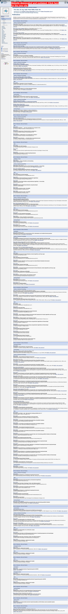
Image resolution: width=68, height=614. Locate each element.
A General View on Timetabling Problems (21, 64)
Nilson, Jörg (33, 241)
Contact (3, 39)
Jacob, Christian (21, 367)
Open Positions (4, 36)
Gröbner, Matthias (16, 63)
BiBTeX (63, 25)
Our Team (3, 18)
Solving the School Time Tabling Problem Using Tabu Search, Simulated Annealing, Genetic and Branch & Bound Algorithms (36, 46)
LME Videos (3, 37)
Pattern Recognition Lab (46, 11)
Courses (3, 30)
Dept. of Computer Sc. (16, 7)
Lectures (4, 21)
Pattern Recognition (22, 7)
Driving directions (3, 58)
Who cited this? (57, 48)
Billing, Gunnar (20, 241)
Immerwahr (6, 51)
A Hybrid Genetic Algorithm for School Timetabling (22, 77)
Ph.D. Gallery (3, 38)
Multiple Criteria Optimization (28, 11)
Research (3, 26)
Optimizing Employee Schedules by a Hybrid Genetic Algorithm (25, 101)
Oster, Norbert (27, 76)
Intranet (3, 40)
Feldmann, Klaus (21, 198)
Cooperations (3, 35)
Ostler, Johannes (21, 28)
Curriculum (3, 31)
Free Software (4, 28)
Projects (4, 20)
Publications (3, 27)
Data (2, 29)
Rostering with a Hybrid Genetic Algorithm (21, 105)
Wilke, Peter (4, 19)
